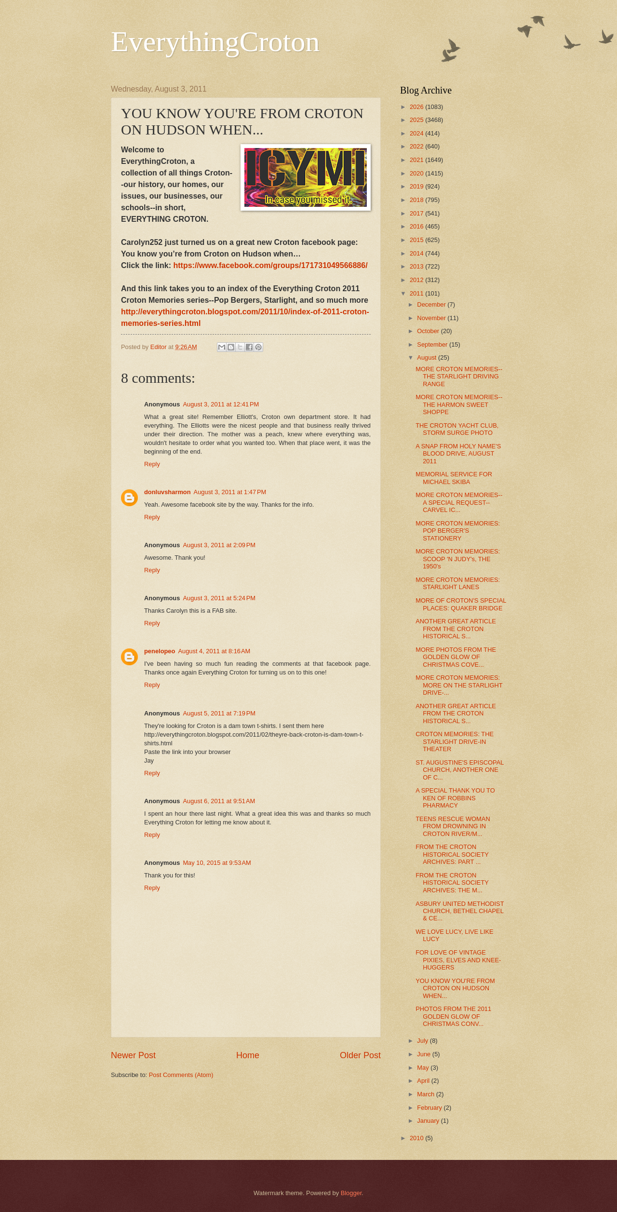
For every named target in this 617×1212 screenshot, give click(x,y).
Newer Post (133, 1055)
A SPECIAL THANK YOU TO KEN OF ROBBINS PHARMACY (455, 798)
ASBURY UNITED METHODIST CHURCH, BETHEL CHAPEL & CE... (460, 911)
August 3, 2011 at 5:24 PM (219, 598)
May (423, 1067)
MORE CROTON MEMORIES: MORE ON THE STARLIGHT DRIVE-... (459, 685)
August (427, 357)
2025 (417, 119)
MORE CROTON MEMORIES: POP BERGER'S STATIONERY (458, 531)
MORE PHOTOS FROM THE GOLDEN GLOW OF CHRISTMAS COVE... (456, 657)
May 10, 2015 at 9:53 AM (217, 862)
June (424, 1054)
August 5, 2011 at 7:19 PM (219, 713)
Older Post (360, 1055)
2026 (417, 106)
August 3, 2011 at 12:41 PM (221, 404)
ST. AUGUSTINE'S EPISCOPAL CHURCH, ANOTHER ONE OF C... (460, 770)
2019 (417, 186)
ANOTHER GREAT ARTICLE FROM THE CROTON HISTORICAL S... (456, 629)
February (430, 1107)
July (423, 1040)
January (429, 1120)
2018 (417, 199)
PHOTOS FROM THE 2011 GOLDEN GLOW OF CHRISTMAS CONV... (453, 1016)
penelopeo (159, 651)
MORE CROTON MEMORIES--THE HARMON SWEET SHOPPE (459, 404)
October (429, 331)
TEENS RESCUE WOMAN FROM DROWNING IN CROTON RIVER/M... (453, 826)
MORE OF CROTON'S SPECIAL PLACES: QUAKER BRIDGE (461, 604)
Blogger (351, 1193)
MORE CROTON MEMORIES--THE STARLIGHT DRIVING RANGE (459, 376)
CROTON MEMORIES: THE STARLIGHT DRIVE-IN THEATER (455, 741)
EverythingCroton (215, 41)
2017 (417, 213)
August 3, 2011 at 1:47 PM (230, 492)
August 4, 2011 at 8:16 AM (214, 651)
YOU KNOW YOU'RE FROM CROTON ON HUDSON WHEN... (455, 988)
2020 (417, 173)
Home (247, 1055)
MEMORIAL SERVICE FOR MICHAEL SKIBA (454, 478)
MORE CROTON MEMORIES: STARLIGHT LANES (458, 583)
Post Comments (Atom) (181, 1074)
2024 (417, 133)
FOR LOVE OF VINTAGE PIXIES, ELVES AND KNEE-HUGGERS (458, 960)
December (432, 304)
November (432, 318)
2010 (417, 1138)
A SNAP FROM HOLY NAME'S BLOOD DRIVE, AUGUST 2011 (458, 454)
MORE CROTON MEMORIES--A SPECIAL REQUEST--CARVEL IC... (459, 502)
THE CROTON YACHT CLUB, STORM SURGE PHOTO (457, 429)
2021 (417, 159)
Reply (152, 464)
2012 (417, 279)
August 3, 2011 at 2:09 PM (219, 545)
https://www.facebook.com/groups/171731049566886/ (270, 265)
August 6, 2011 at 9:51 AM (219, 801)
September (433, 344)
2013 (417, 266)
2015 (417, 239)
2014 (417, 253)
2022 (417, 146)
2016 (417, 226)
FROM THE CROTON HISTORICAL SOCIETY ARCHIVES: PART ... (452, 854)
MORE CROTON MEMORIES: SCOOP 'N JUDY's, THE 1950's (458, 559)
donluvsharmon (167, 492)
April (424, 1080)
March (426, 1094)
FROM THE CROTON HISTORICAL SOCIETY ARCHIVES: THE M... (452, 883)
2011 (417, 293)
